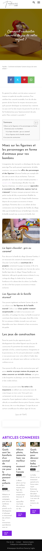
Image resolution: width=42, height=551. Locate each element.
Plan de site (10, 542)
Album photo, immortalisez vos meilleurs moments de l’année (21, 461)
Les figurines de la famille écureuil (19, 134)
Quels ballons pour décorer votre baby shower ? (34, 458)
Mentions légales (28, 542)
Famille (4, 67)
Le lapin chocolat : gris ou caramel (18, 131)
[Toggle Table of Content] (34, 123)
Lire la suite (6, 533)
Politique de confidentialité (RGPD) (21, 544)
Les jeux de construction (12, 137)
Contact (18, 542)
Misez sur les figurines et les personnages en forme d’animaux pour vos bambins (20, 127)
